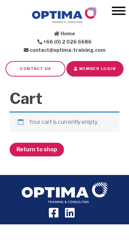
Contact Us (35, 68)
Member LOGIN (95, 68)
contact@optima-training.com (65, 50)
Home (64, 33)
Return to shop (37, 149)
